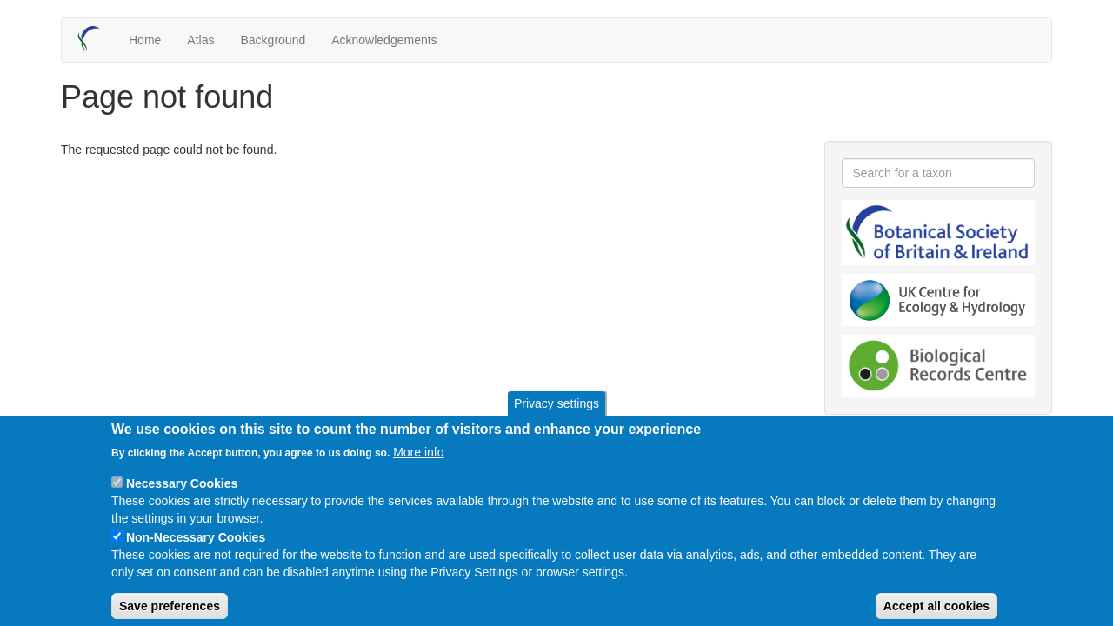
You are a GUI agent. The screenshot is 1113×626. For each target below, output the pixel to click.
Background (272, 40)
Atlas (200, 40)
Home (145, 40)
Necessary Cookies (181, 498)
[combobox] (939, 173)
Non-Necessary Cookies (195, 552)
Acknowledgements (384, 40)
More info (418, 467)
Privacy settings (556, 418)
